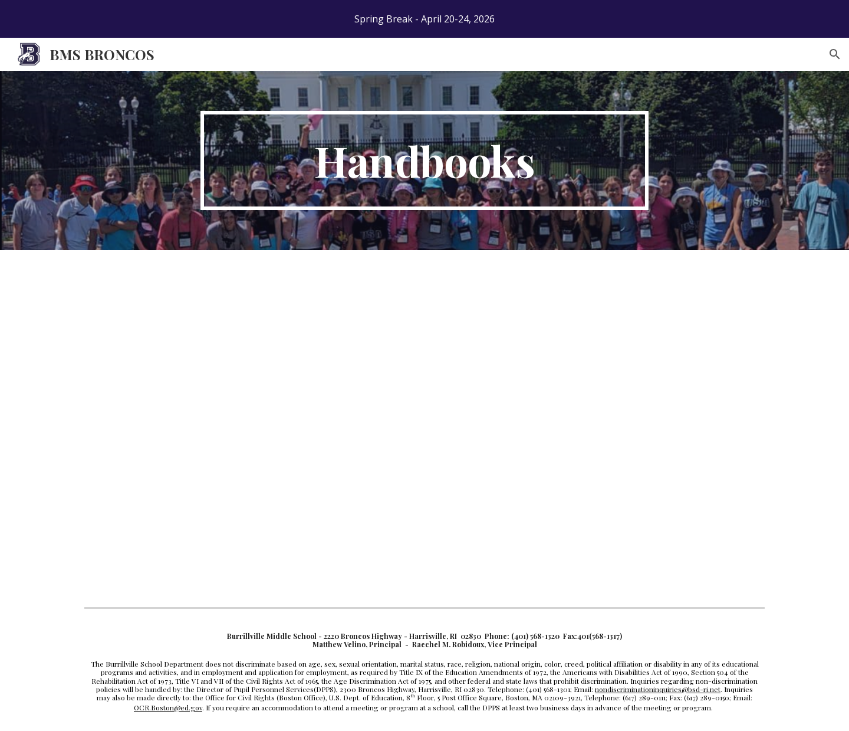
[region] (424, 19)
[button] (835, 54)
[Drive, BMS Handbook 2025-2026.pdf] (221, 426)
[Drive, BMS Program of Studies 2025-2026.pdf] (570, 426)
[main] (424, 160)
